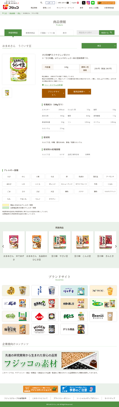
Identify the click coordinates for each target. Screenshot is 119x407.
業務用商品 (30, 32)
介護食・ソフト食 (47, 32)
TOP (5, 13)
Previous (3, 246)
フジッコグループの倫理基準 (15, 398)
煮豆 (19, 13)
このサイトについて (40, 398)
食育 (81, 8)
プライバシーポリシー (62, 398)
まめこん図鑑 (93, 8)
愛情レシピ (47, 8)
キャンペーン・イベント (65, 8)
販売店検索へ (79, 91)
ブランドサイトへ (54, 93)
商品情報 (34, 8)
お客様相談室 (109, 8)
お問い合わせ (63, 2)
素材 (64, 32)
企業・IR (50, 3)
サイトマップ (110, 398)
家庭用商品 (13, 32)
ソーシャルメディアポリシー (88, 398)
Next (115, 246)
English (75, 2)
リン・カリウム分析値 (53, 85)
